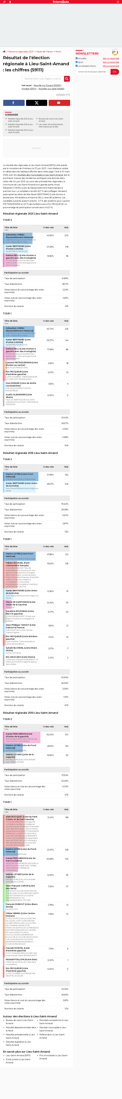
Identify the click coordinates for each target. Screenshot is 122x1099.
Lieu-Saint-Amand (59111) (18, 1055)
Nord (57, 51)
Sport (79, 62)
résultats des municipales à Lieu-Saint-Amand (40, 175)
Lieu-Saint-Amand (46, 124)
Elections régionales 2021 (20, 51)
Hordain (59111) (29, 88)
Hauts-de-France (44, 51)
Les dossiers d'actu (86, 66)
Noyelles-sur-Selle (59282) (51, 88)
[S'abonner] (97, 72)
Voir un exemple (111, 58)
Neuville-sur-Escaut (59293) (47, 85)
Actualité (81, 58)
